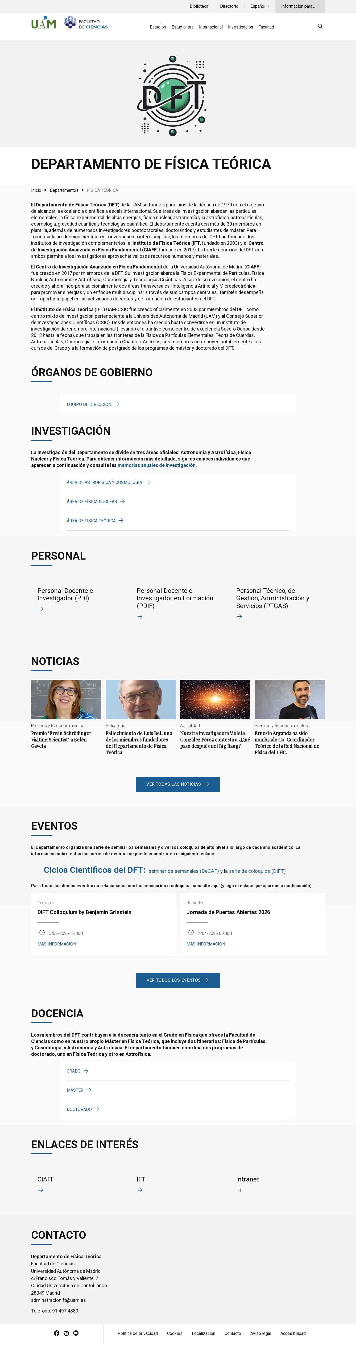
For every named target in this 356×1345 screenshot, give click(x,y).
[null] (320, 27)
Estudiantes (183, 27)
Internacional (211, 27)
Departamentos (64, 190)
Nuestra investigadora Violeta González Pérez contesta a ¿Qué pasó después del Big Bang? (215, 719)
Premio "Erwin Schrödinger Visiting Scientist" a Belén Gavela (66, 719)
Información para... (298, 6)
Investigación (240, 27)
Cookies (175, 1333)
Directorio (229, 6)
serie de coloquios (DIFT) (257, 871)
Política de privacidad (138, 1333)
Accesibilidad (293, 1333)
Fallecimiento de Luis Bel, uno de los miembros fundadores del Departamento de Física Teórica (141, 722)
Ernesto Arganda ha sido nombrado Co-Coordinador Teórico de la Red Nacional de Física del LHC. (290, 722)
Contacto (233, 1333)
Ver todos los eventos (174, 980)
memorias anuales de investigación (157, 465)
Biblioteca (199, 6)
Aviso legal (260, 1333)
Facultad (266, 27)
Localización (203, 1333)
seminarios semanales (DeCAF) (184, 871)
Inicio (36, 190)
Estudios (158, 27)
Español (258, 6)
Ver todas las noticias (173, 784)
